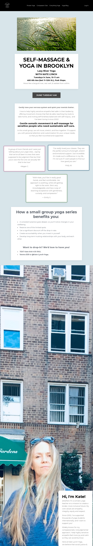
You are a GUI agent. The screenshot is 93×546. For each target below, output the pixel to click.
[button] (46, 95)
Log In (86, 5)
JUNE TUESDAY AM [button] (46, 95)
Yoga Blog (65, 5)
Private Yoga (31, 5)
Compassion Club (42, 5)
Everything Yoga (54, 5)
